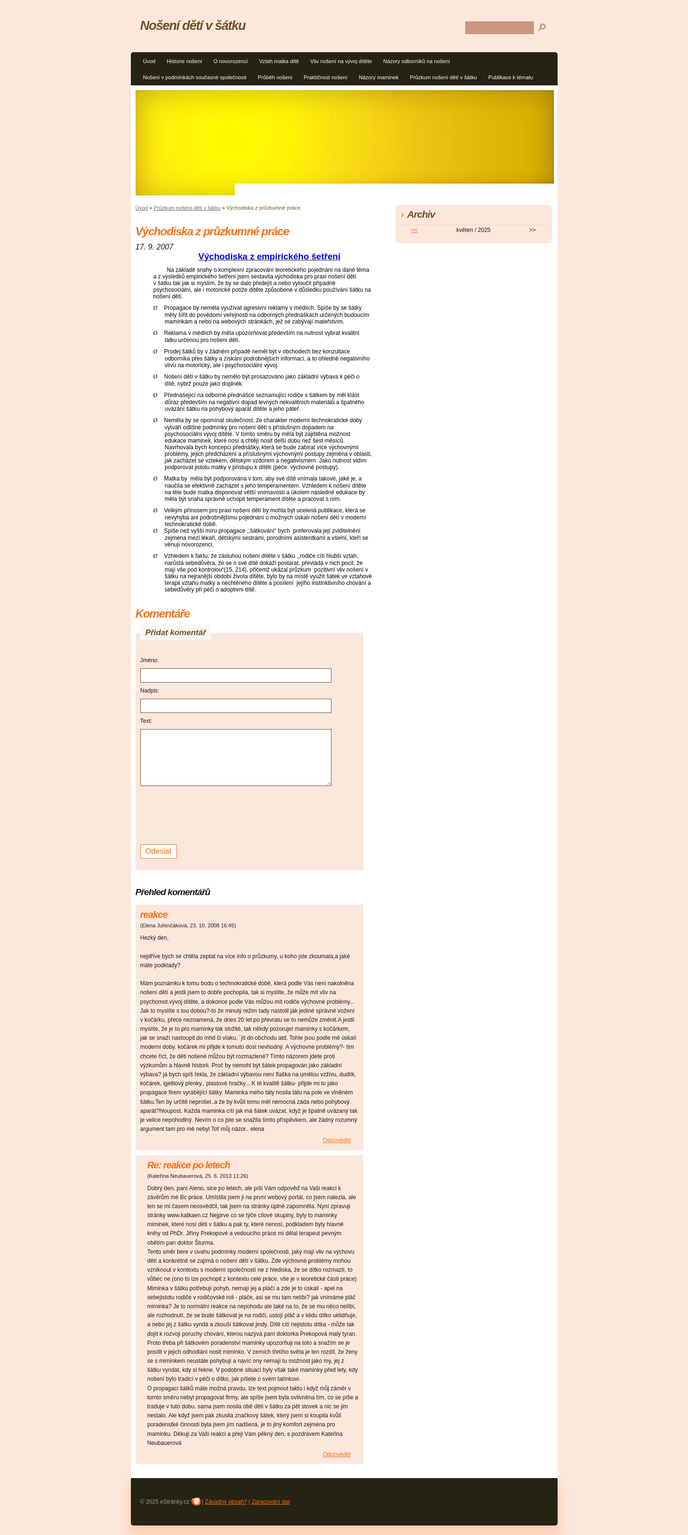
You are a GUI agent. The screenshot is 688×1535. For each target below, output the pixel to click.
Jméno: (149, 660)
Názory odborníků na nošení (416, 61)
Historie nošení (184, 61)
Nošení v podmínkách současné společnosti (195, 77)
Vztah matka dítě (279, 61)
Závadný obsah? (226, 1501)
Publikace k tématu (510, 77)
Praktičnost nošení (326, 77)
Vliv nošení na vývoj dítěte (341, 61)
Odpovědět (337, 1140)
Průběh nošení (275, 77)
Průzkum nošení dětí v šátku (443, 77)
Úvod (149, 61)
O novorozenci (230, 61)
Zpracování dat (271, 1501)
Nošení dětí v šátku (193, 25)
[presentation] (212, 813)
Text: (146, 721)
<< (414, 230)
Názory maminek (379, 77)
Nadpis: (150, 690)
